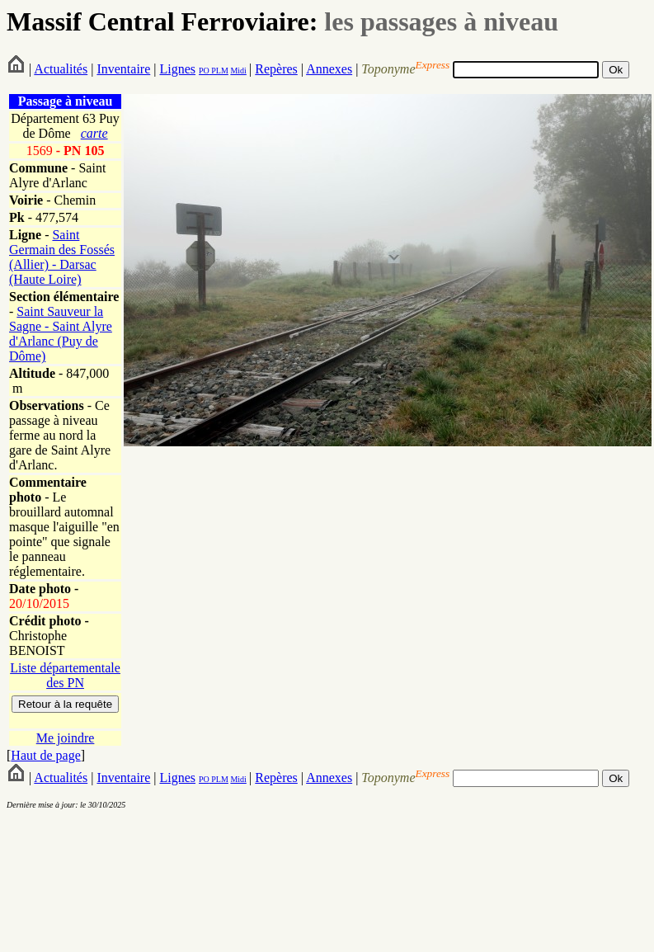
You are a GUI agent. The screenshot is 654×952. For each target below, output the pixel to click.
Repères (276, 69)
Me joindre (65, 738)
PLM (218, 70)
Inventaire (123, 69)
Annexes (329, 69)
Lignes (177, 69)
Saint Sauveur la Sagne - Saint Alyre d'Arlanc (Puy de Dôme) (60, 333)
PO (204, 70)
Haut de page (45, 755)
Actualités (60, 69)
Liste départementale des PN (65, 675)
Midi (238, 70)
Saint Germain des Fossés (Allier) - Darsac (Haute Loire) (62, 257)
